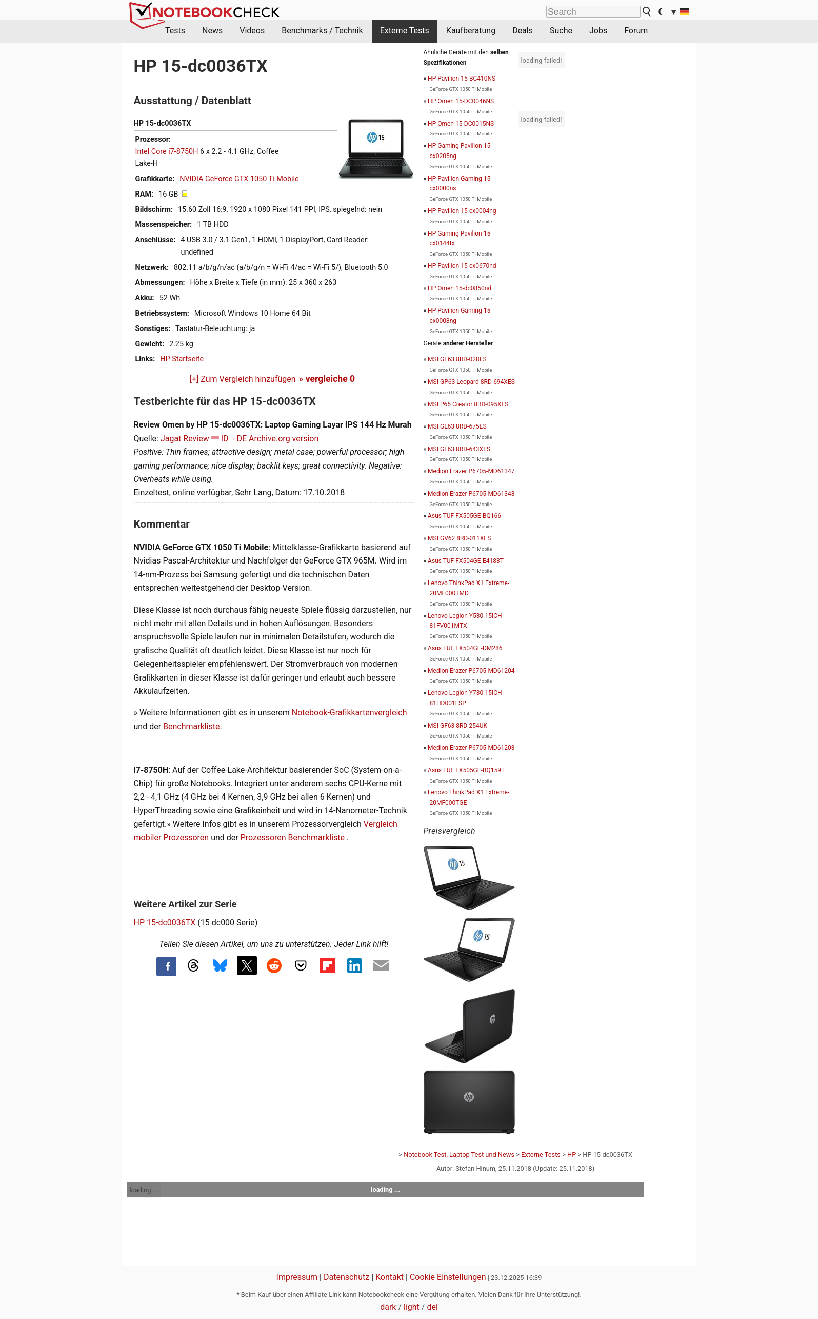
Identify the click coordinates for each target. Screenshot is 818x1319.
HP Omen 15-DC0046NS (461, 101)
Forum (636, 30)
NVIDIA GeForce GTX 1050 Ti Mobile (238, 178)
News (212, 30)
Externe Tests (404, 30)
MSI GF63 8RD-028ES (457, 359)
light (412, 1307)
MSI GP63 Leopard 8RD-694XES (471, 381)
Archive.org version (283, 438)
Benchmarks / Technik (322, 30)
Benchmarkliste (191, 726)
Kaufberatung (470, 30)
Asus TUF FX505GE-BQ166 (464, 515)
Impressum (297, 1277)
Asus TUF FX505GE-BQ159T (466, 770)
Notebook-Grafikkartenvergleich (349, 712)
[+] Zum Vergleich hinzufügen (243, 379)
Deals (522, 30)
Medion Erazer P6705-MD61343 (471, 493)
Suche (561, 30)
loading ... (144, 1190)
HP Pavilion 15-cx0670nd (462, 265)
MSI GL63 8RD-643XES (459, 449)
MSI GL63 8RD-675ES (457, 426)
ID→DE (234, 438)
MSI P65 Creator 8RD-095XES (468, 404)
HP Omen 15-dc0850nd (459, 288)
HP (571, 1154)
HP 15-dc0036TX (165, 922)
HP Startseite (182, 359)
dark (388, 1307)
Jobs (598, 30)
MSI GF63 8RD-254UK (457, 725)
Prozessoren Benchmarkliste (294, 837)
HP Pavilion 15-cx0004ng (462, 211)
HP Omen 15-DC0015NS (461, 123)
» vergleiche (327, 379)
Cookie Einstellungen (448, 1277)
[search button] (647, 12)
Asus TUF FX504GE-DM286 (465, 648)
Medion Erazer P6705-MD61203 (471, 747)
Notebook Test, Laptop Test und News (459, 1154)
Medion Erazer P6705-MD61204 (471, 670)
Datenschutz (346, 1277)
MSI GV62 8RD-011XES (459, 538)
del (432, 1307)
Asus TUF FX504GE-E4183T (466, 561)
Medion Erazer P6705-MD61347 (471, 471)
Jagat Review (185, 438)
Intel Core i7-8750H (166, 151)
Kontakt (389, 1277)
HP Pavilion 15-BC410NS (461, 78)
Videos (252, 30)
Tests (175, 30)
